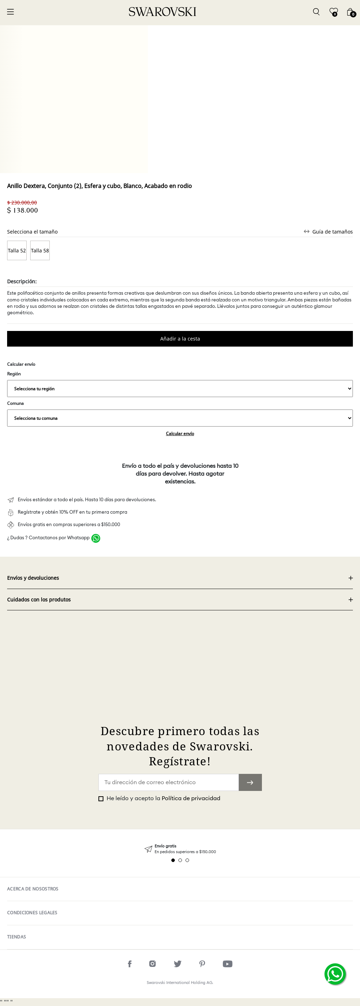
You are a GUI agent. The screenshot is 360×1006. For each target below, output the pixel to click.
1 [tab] (173, 860)
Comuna (180, 413)
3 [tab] (187, 860)
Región (180, 384)
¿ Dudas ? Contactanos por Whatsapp (48, 538)
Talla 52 (17, 250)
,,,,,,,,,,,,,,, (180, 388)
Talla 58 (40, 250)
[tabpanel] (180, 849)
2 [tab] (180, 860)
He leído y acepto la (162, 798)
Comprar (180, 339)
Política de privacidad (191, 798)
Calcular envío (180, 433)
